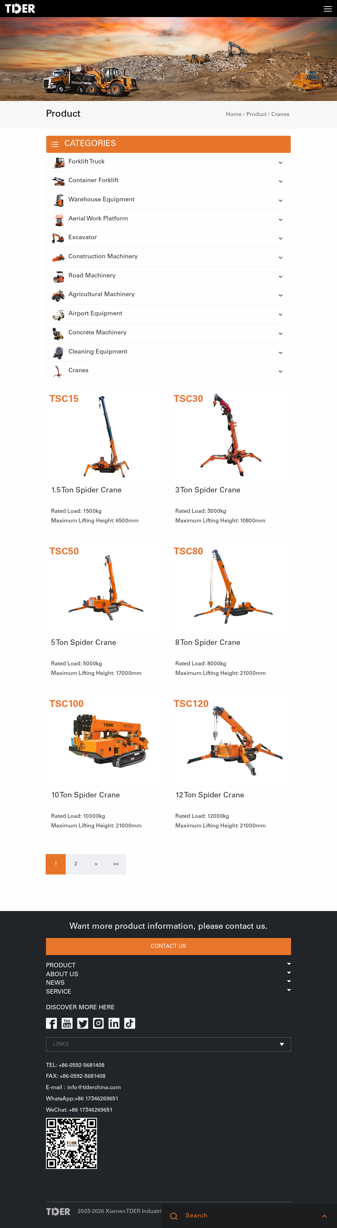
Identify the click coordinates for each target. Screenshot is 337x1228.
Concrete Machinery (89, 333)
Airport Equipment (86, 314)
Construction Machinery (94, 257)
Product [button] (168, 966)
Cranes (280, 114)
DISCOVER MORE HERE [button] (80, 1008)
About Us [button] (168, 975)
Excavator (74, 238)
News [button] (168, 983)
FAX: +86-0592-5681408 (76, 1076)
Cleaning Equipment (89, 352)
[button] (324, 1216)
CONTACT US (168, 946)
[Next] (96, 864)
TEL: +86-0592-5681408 (75, 1065)
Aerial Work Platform (89, 219)
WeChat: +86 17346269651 (79, 1110)
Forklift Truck (78, 162)
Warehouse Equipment (92, 200)
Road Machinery (83, 276)
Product (256, 114)
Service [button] (168, 992)
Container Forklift (84, 181)
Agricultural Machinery (93, 295)
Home (234, 114)
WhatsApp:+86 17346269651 (82, 1099)
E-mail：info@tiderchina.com (83, 1087)
